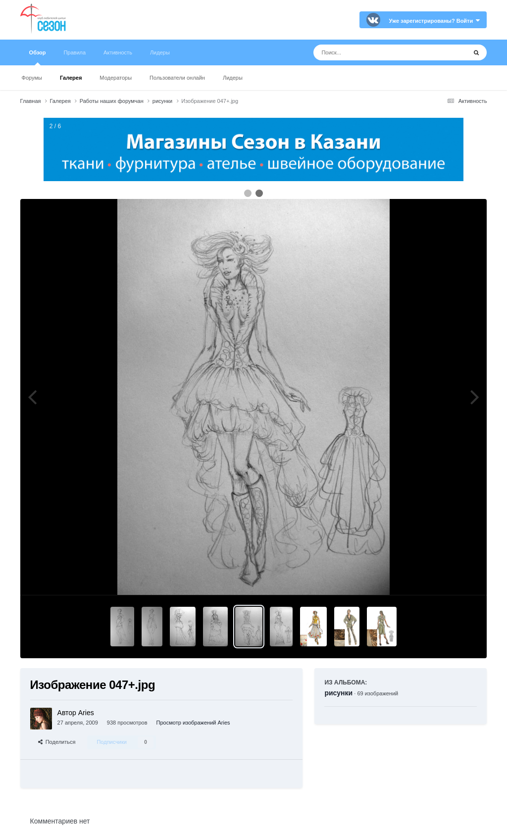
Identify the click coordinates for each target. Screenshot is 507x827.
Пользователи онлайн (177, 78)
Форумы (32, 78)
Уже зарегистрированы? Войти (434, 21)
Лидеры (233, 78)
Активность (117, 52)
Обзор (37, 57)
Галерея (71, 78)
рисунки (338, 693)
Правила (74, 52)
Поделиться (57, 742)
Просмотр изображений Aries (193, 723)
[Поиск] (371, 52)
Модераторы (116, 78)
